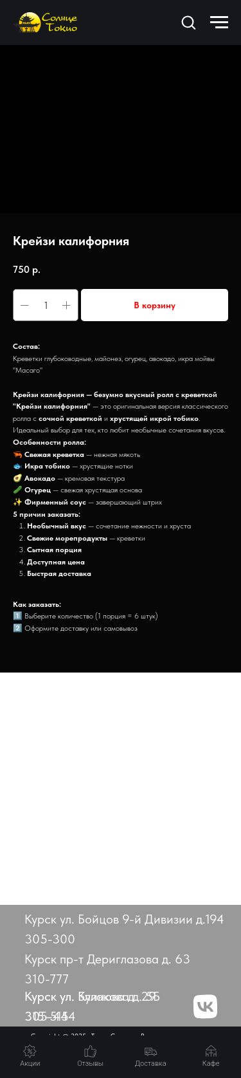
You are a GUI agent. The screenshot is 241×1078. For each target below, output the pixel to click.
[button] (188, 22)
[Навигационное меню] (219, 22)
